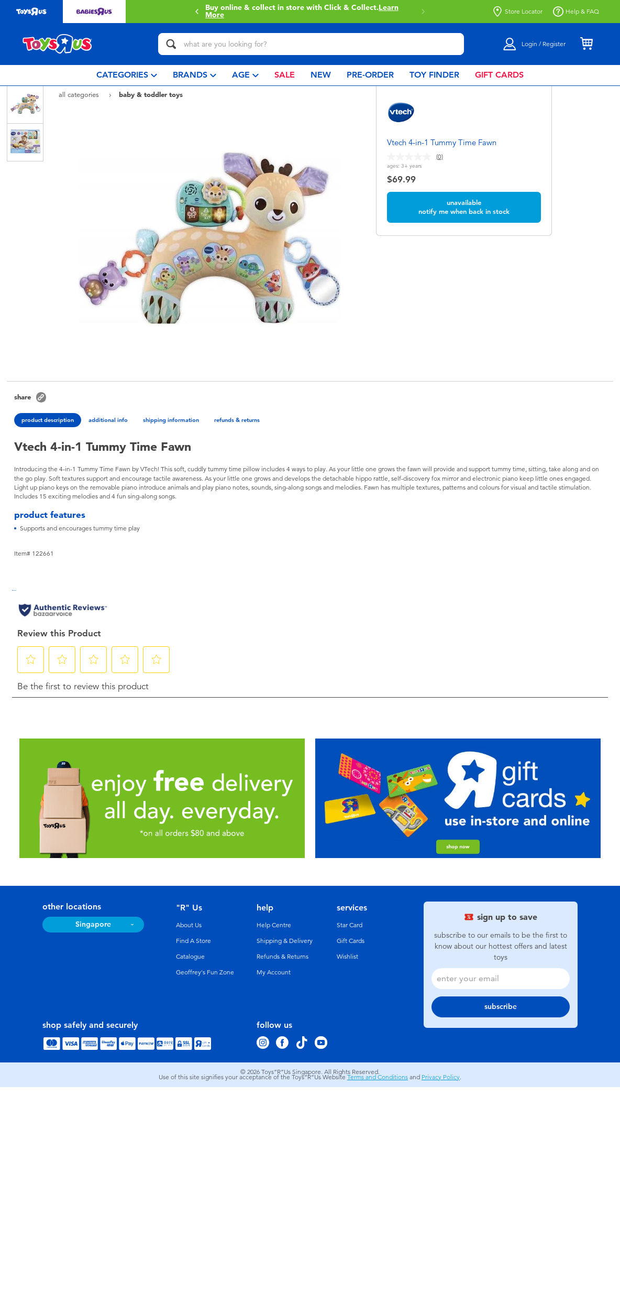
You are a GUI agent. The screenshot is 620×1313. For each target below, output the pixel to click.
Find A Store (193, 941)
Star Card (349, 925)
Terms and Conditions (377, 1077)
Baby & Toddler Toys (151, 94)
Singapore (93, 924)
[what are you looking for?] (311, 44)
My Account (274, 972)
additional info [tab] (108, 420)
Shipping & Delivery (285, 941)
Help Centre (274, 925)
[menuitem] (126, 75)
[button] (197, 11)
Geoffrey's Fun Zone (205, 972)
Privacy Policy (441, 1077)
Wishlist (347, 956)
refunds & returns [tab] (237, 420)
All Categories (80, 94)
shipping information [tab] (171, 420)
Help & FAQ (576, 11)
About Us (189, 925)
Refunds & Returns (282, 956)
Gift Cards (350, 941)
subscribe (500, 1006)
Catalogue (190, 956)
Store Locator (517, 11)
